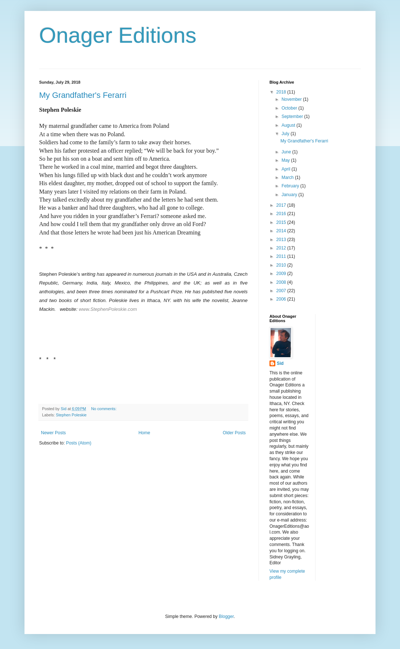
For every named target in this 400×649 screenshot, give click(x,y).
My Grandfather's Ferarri (83, 95)
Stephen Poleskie (71, 415)
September (293, 116)
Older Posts (234, 432)
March (288, 177)
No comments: (104, 408)
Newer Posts (53, 432)
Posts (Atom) (78, 443)
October (290, 108)
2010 (281, 265)
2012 (281, 248)
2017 (281, 205)
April (286, 169)
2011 (281, 256)
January (290, 194)
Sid (280, 363)
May (286, 160)
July (286, 133)
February (291, 185)
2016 (281, 213)
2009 (281, 273)
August (289, 125)
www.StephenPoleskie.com (108, 309)
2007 (281, 290)
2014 (281, 230)
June (287, 151)
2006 (281, 299)
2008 (281, 282)
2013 (281, 239)
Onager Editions (117, 35)
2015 (281, 222)
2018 (281, 92)
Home (144, 432)
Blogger (226, 616)
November (292, 99)
